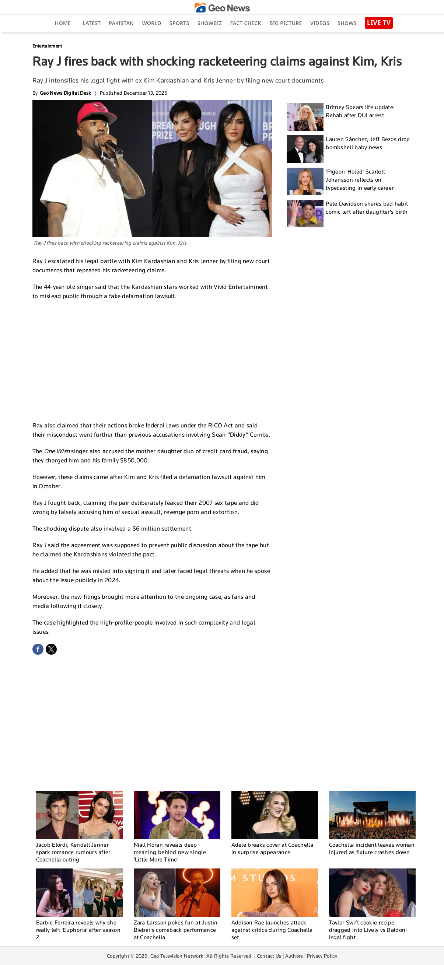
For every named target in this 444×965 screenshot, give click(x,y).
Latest (92, 23)
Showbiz (209, 23)
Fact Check (245, 23)
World (151, 23)
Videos (319, 23)
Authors (294, 956)
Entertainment (47, 46)
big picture (285, 23)
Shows (347, 23)
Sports (179, 23)
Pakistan (121, 23)
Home (63, 23)
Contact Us (269, 956)
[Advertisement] (152, 359)
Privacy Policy (322, 956)
